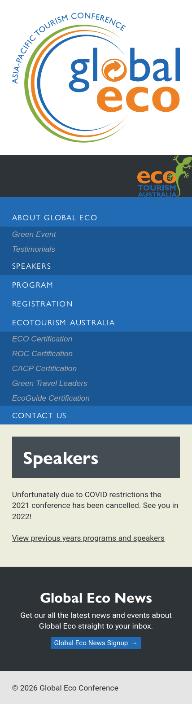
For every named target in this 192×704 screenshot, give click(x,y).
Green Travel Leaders (49, 383)
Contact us (39, 414)
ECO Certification (42, 338)
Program (33, 284)
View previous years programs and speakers (88, 537)
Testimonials (33, 249)
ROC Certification (42, 353)
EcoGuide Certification (51, 398)
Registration (42, 303)
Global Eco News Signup (91, 643)
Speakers (32, 265)
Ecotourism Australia (63, 322)
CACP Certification (44, 368)
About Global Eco (55, 217)
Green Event (34, 234)
